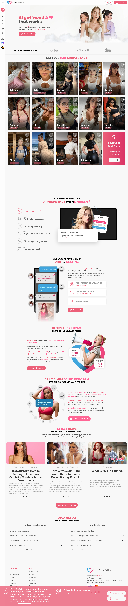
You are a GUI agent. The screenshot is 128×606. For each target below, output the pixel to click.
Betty (36, 90)
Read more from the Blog (67, 505)
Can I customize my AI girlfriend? (21, 550)
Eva (83, 90)
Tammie (109, 90)
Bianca (61, 90)
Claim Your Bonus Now (79, 419)
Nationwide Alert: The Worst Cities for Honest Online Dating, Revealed (66, 474)
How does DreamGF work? (19, 545)
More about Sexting (83, 294)
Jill (34, 125)
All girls (12, 577)
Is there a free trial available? (81, 545)
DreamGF (100, 575)
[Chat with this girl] (27, 65)
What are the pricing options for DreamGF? (86, 540)
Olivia (13, 160)
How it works (33, 577)
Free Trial (114, 160)
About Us (32, 580)
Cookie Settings (116, 593)
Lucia (36, 160)
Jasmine (85, 125)
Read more (26, 496)
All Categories (14, 575)
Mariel (60, 125)
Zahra (60, 160)
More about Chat (82, 285)
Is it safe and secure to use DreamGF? (23, 536)
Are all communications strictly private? (24, 540)
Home (12, 572)
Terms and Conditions (24, 603)
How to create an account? (19, 531)
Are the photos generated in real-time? (85, 536)
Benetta (14, 125)
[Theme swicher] (111, 2)
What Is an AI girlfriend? (107, 471)
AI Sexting (32, 575)
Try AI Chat (75, 310)
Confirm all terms (115, 598)
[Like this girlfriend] (27, 70)
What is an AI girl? (77, 550)
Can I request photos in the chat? (82, 531)
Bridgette (86, 160)
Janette (109, 125)
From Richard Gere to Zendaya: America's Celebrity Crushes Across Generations (25, 475)
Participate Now (36, 368)
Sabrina (14, 90)
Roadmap (32, 583)
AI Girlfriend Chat (34, 572)
